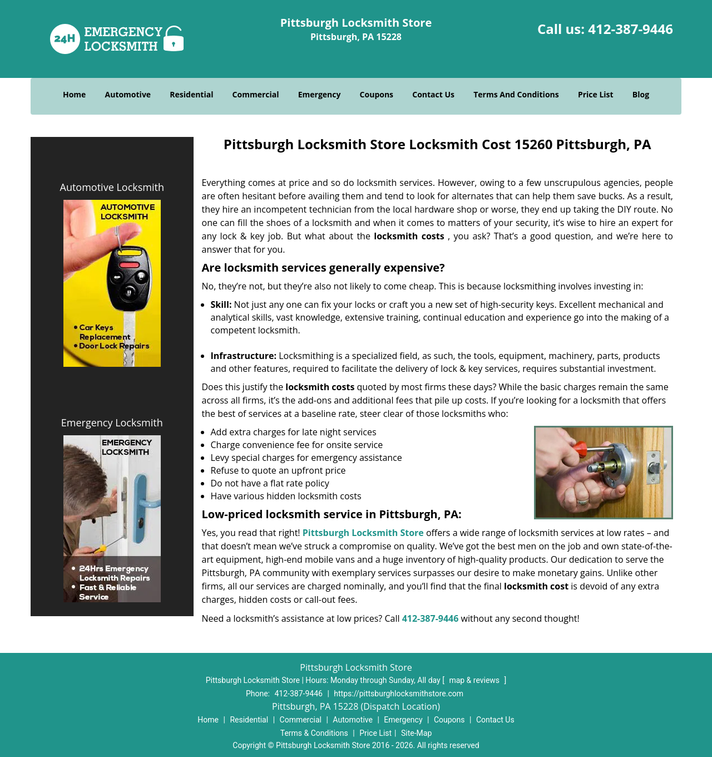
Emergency (319, 94)
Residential (191, 94)
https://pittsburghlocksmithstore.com (398, 693)
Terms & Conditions (314, 733)
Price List (596, 94)
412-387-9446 (630, 28)
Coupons (376, 94)
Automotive (128, 94)
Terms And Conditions (516, 94)
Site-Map (416, 733)
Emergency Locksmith (112, 422)
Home (74, 94)
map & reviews (475, 680)
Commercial (256, 94)
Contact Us (433, 94)
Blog (640, 94)
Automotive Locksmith (112, 187)
